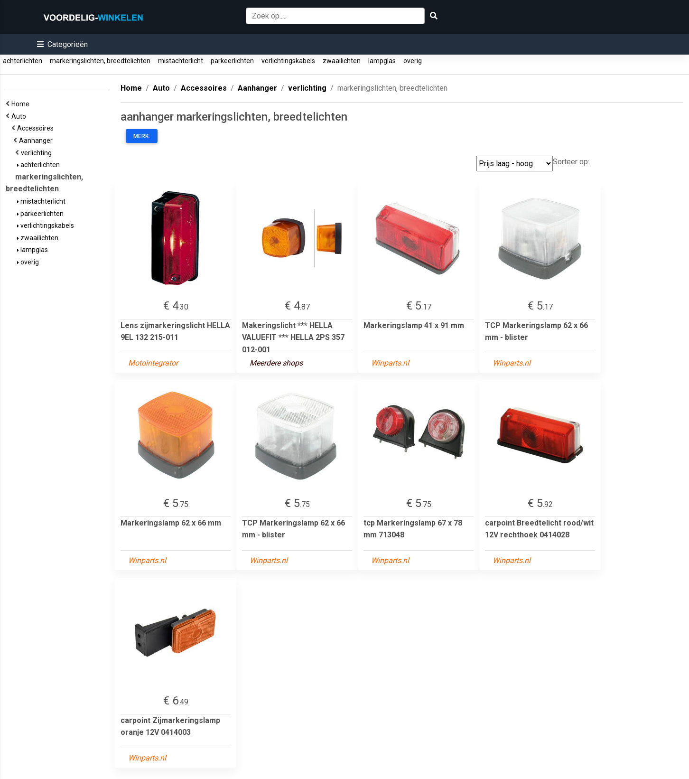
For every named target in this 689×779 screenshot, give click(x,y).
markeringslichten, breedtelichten (100, 61)
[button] (62, 44)
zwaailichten (341, 61)
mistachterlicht (180, 61)
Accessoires (36, 128)
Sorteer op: (571, 161)
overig (412, 61)
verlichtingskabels (288, 61)
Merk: (141, 136)
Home (21, 104)
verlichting (38, 153)
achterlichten (22, 61)
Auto (20, 116)
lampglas (382, 61)
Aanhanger (37, 140)
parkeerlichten (232, 61)
